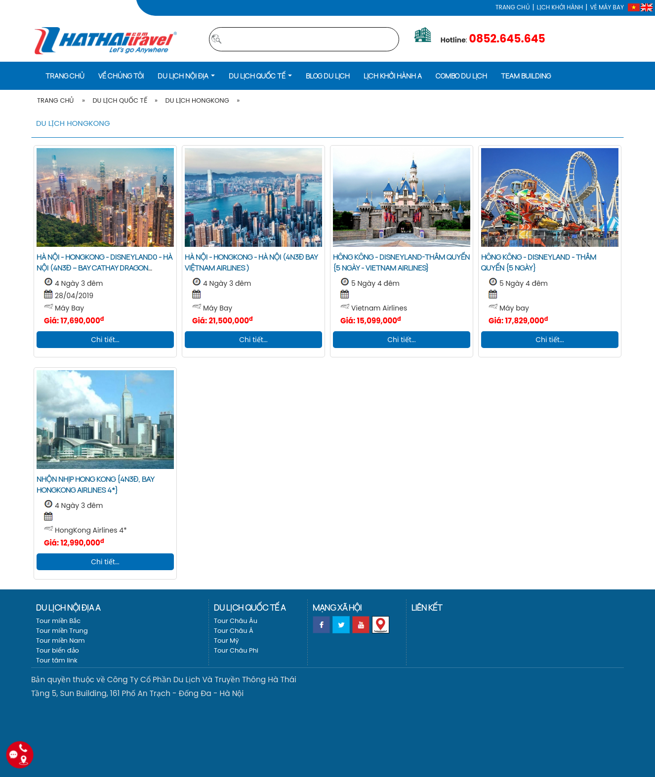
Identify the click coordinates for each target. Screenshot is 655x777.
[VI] (634, 7)
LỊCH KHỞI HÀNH (560, 7)
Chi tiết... (105, 340)
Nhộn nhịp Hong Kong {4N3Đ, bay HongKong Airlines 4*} (95, 484)
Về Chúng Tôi (121, 75)
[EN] (647, 7)
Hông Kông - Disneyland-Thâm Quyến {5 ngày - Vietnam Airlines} (401, 262)
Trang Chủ (55, 100)
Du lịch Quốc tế (119, 100)
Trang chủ (512, 7)
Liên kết (426, 607)
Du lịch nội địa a (68, 607)
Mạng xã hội (337, 607)
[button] (186, 75)
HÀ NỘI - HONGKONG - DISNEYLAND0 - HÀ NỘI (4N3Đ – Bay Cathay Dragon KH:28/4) (104, 268)
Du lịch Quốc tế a (250, 607)
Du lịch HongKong (197, 100)
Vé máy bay (607, 7)
